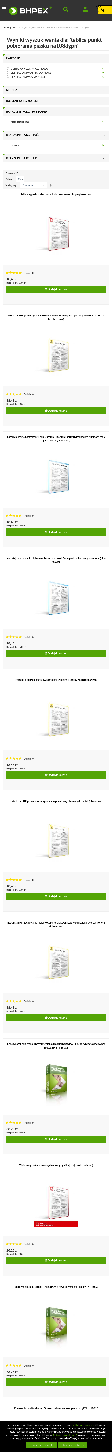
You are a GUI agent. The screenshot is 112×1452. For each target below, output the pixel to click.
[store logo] (30, 10)
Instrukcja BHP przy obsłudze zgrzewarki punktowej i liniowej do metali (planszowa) (56, 801)
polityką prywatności (83, 1425)
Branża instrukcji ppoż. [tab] (22, 134)
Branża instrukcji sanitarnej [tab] (26, 111)
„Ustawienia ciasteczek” (64, 1435)
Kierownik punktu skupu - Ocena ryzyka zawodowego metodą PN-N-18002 (56, 1286)
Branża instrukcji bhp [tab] (21, 158)
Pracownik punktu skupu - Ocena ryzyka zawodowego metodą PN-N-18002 (56, 1408)
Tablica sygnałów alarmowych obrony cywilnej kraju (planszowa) (56, 194)
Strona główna (10, 27)
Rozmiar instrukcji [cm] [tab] (22, 100)
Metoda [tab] (11, 90)
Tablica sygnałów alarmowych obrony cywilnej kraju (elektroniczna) (56, 1165)
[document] (56, 1436)
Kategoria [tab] (13, 58)
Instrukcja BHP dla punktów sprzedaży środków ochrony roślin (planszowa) (56, 679)
